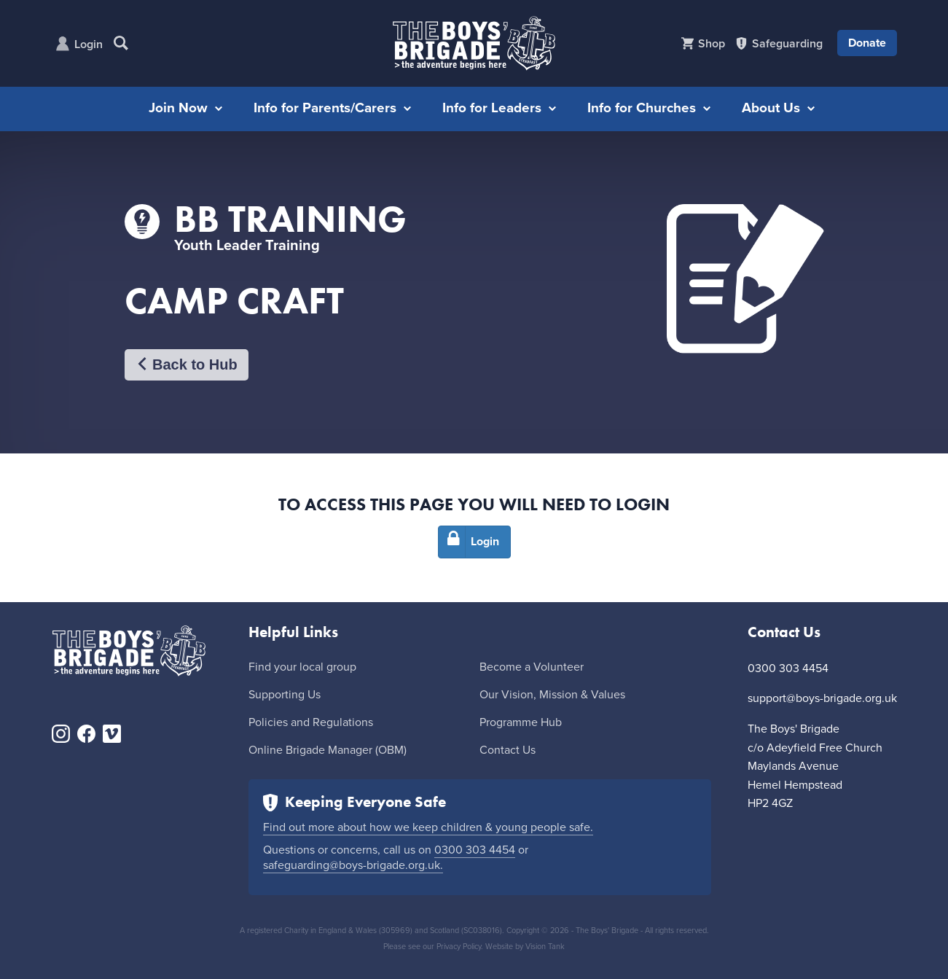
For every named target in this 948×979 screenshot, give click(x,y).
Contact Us (507, 750)
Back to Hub (186, 365)
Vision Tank (545, 946)
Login (88, 44)
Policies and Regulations (310, 722)
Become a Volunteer (531, 667)
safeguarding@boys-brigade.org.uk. (353, 865)
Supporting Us (284, 694)
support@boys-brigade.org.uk (822, 698)
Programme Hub (520, 722)
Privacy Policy (458, 946)
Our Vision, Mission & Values (552, 694)
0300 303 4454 (474, 850)
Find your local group (302, 667)
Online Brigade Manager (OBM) (327, 750)
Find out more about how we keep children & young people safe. (428, 827)
